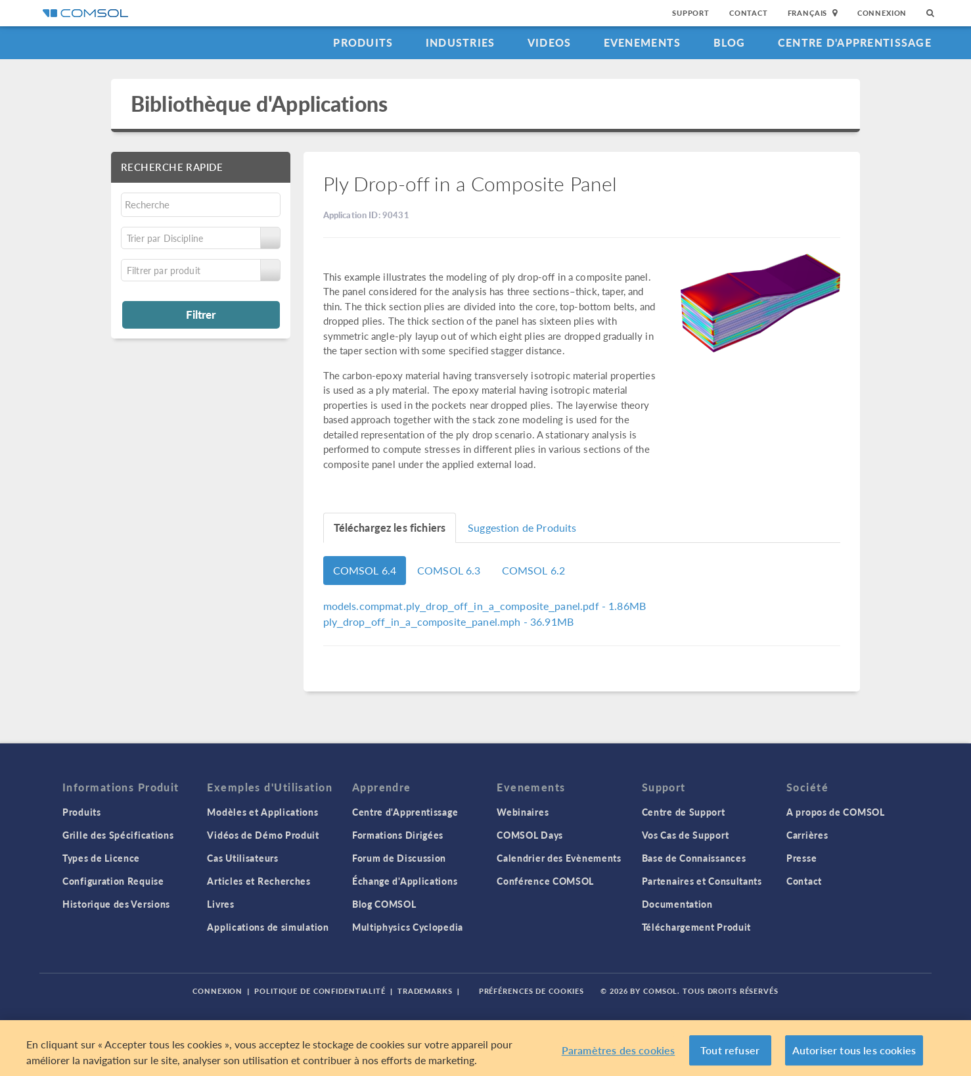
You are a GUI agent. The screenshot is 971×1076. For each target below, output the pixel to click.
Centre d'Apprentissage (855, 42)
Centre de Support (683, 811)
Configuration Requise (113, 880)
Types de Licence (101, 857)
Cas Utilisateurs (242, 857)
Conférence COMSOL (545, 880)
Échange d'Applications (404, 880)
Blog (729, 42)
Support (691, 13)
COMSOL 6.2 (534, 570)
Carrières (807, 834)
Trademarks (425, 991)
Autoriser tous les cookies (854, 1054)
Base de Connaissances (694, 857)
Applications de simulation (267, 926)
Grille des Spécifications (118, 834)
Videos (550, 42)
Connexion (882, 13)
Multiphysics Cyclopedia (407, 926)
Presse (801, 857)
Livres (220, 903)
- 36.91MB (448, 621)
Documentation (677, 903)
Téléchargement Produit (696, 926)
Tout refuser (729, 1054)
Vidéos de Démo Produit (263, 834)
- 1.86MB (484, 605)
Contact (748, 13)
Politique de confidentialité (320, 991)
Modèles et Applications (262, 811)
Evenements (642, 42)
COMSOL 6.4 (365, 570)
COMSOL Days (530, 834)
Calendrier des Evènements (559, 857)
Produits (363, 42)
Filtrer (200, 314)
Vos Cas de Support (685, 834)
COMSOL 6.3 (449, 570)
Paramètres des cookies (618, 1054)
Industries (460, 42)
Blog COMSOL (384, 903)
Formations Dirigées (397, 834)
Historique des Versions (116, 903)
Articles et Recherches (258, 880)
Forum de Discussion (399, 857)
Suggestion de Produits (522, 527)
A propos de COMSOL (835, 811)
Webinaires (523, 811)
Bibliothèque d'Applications (259, 103)
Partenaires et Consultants (702, 880)
